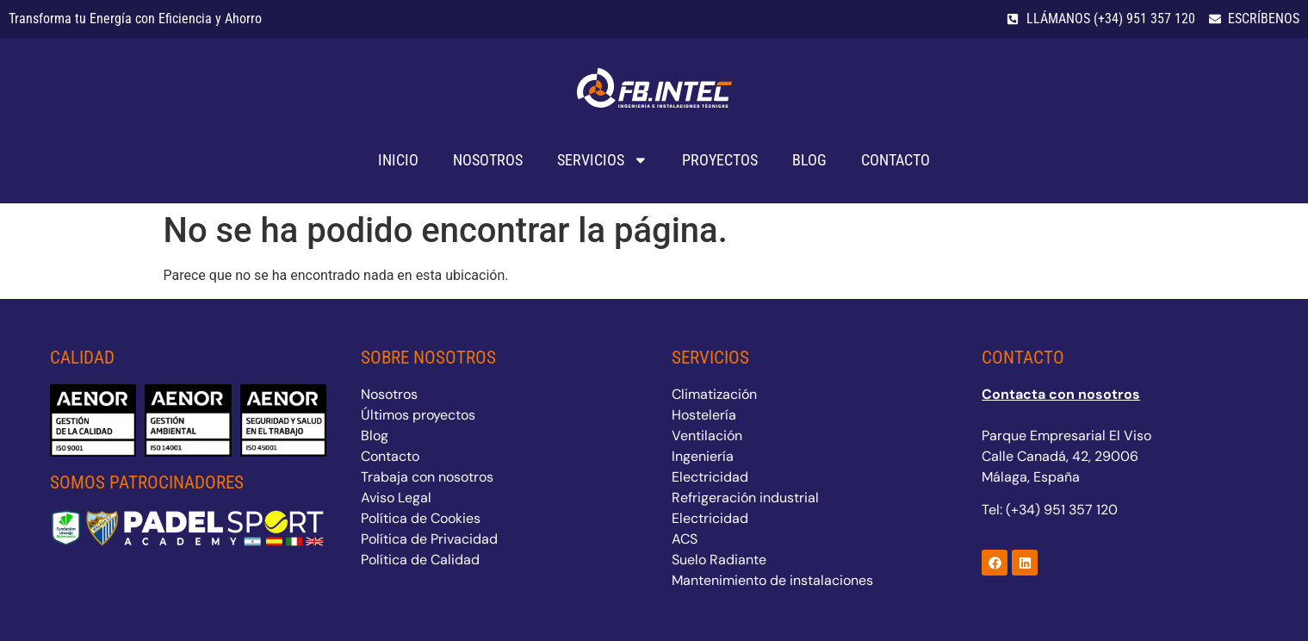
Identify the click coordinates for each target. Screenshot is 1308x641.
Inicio (398, 160)
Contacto (895, 160)
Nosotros (488, 160)
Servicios (602, 160)
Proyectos (720, 160)
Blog (809, 160)
